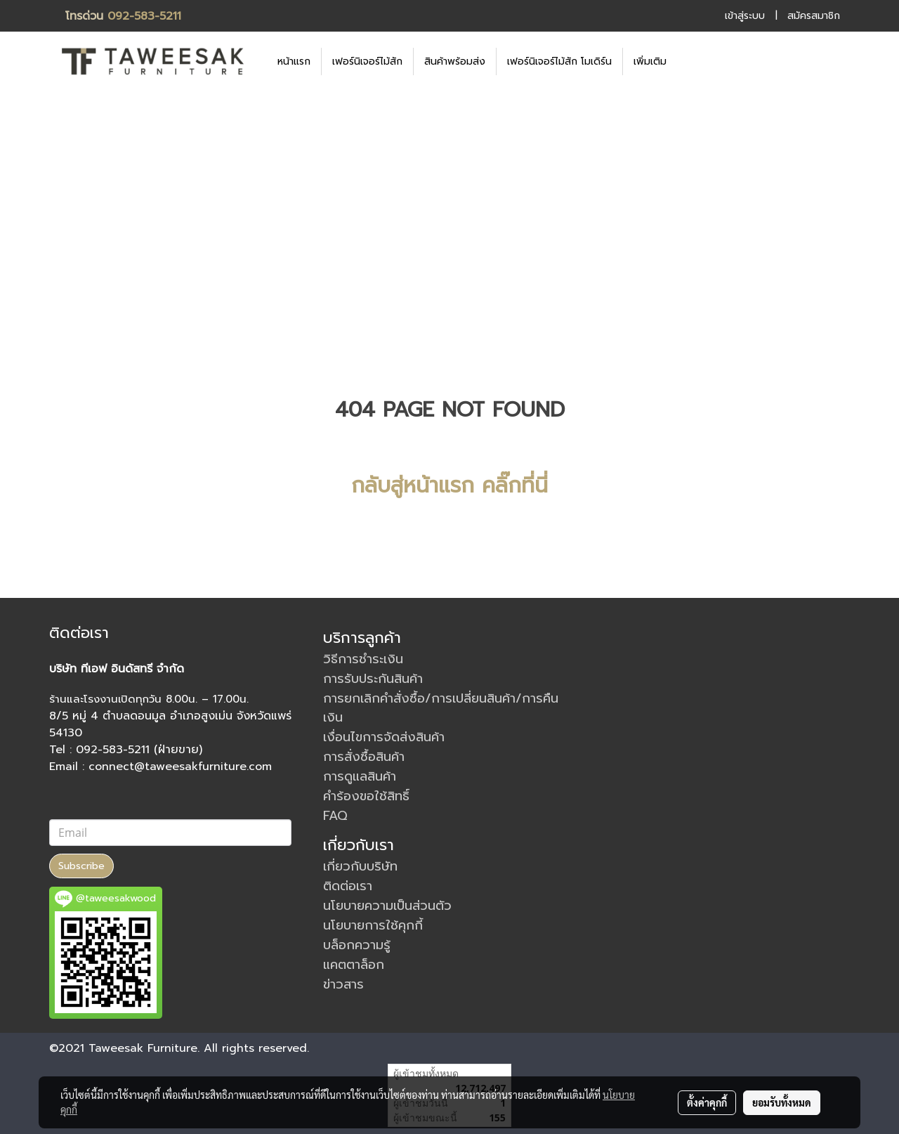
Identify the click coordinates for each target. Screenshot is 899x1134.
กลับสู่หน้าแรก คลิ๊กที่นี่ (449, 485)
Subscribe (81, 866)
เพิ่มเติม (650, 61)
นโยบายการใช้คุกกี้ (373, 925)
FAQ (335, 816)
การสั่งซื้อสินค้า (364, 757)
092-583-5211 (144, 16)
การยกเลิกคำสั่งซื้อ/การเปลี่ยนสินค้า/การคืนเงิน (440, 708)
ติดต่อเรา (347, 886)
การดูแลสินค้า (359, 776)
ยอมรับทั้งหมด (781, 1102)
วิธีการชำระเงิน (363, 659)
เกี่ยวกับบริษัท (360, 866)
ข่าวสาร (343, 984)
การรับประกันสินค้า (373, 679)
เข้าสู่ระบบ (745, 15)
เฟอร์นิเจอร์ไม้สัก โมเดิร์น (559, 61)
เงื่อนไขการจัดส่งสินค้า (384, 737)
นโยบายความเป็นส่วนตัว (387, 905)
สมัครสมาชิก (813, 15)
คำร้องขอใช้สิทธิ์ (366, 796)
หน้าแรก (293, 61)
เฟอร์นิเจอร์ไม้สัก (367, 61)
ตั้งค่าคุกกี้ (707, 1102)
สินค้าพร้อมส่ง (454, 61)
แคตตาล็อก (353, 965)
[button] (698, 61)
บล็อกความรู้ (357, 945)
